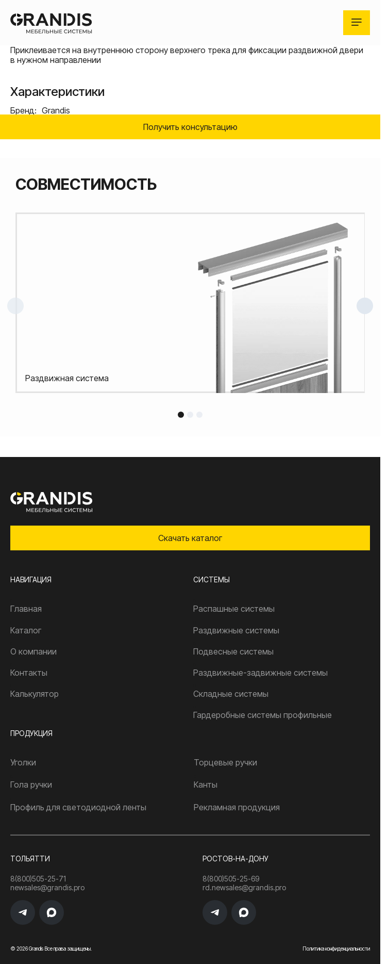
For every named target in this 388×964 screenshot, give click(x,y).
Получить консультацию (190, 127)
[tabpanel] (190, 303)
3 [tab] (199, 415)
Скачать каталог (190, 538)
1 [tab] (181, 415)
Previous (15, 306)
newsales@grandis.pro (47, 888)
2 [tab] (190, 415)
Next (365, 306)
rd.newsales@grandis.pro (244, 888)
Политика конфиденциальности (336, 948)
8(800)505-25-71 (38, 879)
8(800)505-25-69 (231, 879)
